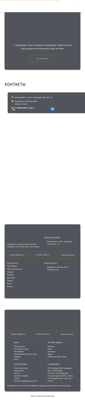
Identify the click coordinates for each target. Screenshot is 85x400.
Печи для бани (19, 346)
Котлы (16, 359)
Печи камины (19, 351)
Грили (50, 349)
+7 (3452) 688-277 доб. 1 (24, 108)
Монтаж (17, 373)
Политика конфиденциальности (25, 381)
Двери (50, 354)
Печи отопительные (21, 349)
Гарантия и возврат (21, 376)
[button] (67, 334)
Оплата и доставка (21, 368)
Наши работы (19, 371)
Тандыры (17, 357)
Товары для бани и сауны (57, 357)
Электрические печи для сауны (25, 354)
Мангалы (51, 346)
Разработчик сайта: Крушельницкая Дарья (42, 396)
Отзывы (17, 378)
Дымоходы (51, 351)
